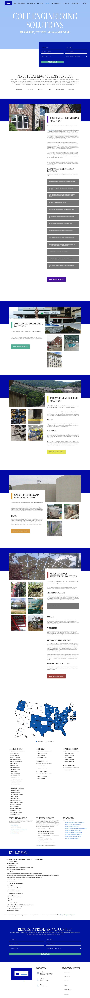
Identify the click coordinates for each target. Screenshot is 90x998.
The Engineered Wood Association (73, 824)
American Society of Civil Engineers (73, 830)
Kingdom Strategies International (19, 829)
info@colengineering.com (67, 915)
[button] (63, 182)
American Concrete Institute (72, 826)
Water (47, 3)
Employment (75, 3)
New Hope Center (15, 833)
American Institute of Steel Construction (74, 822)
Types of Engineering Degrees (72, 838)
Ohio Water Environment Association (73, 834)
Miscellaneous (56, 3)
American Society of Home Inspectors (73, 832)
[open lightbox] (54, 343)
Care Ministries (14, 825)
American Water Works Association (73, 836)
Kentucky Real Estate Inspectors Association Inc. (76, 828)
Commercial (31, 3)
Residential (21, 3)
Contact (84, 3)
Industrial (40, 3)
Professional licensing (50, 130)
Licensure (66, 3)
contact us (40, 845)
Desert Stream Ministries (17, 831)
